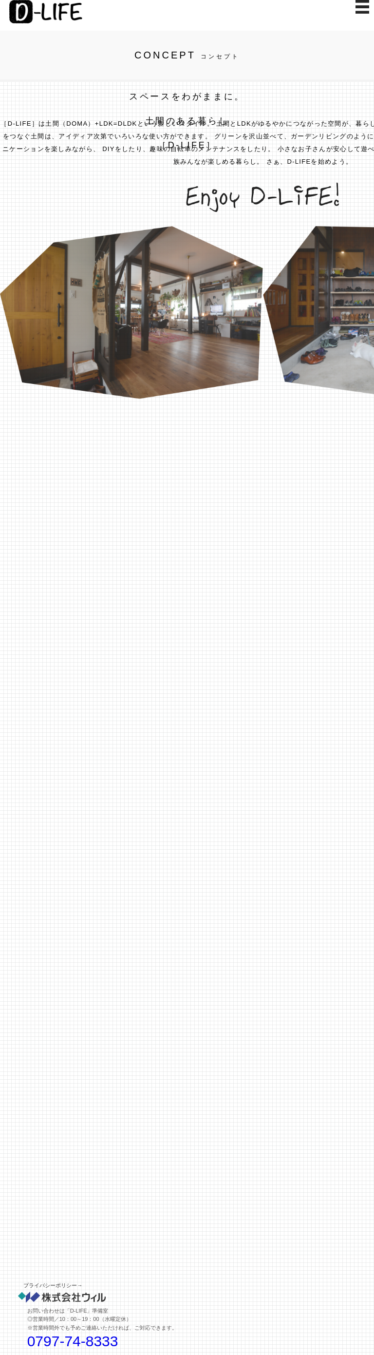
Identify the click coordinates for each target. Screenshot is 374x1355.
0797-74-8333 (72, 1341)
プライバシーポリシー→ (52, 1285)
